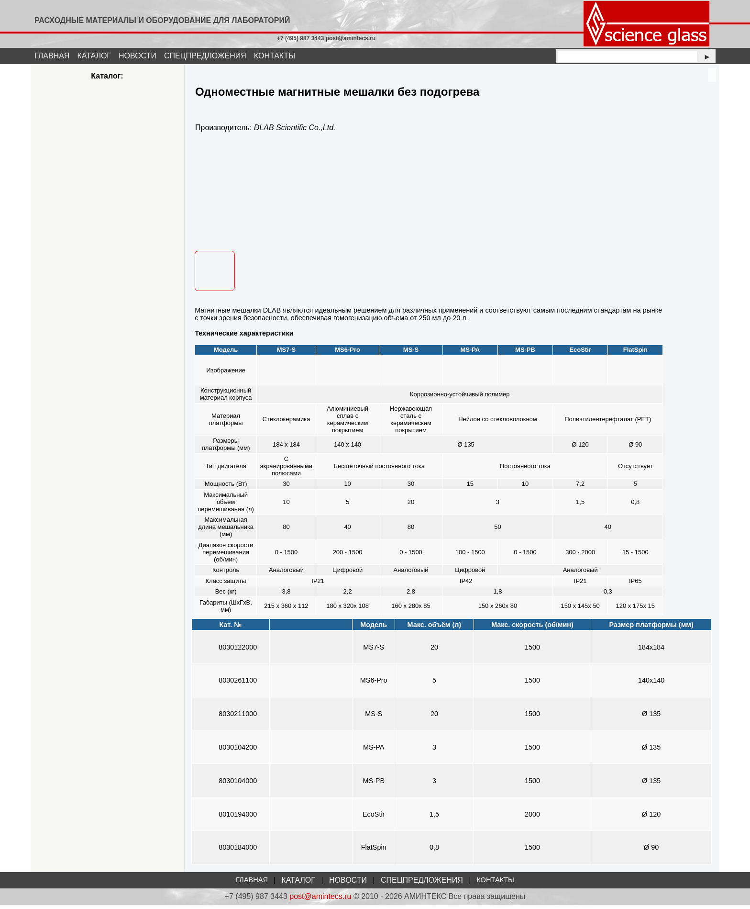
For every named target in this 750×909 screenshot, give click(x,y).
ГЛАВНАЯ (51, 56)
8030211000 (238, 718)
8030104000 (238, 785)
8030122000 (238, 651)
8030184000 (238, 851)
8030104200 (238, 751)
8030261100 (238, 685)
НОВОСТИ (137, 56)
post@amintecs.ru (320, 901)
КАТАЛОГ (94, 56)
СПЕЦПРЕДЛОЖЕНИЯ (205, 56)
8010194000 (238, 818)
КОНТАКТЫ (274, 56)
